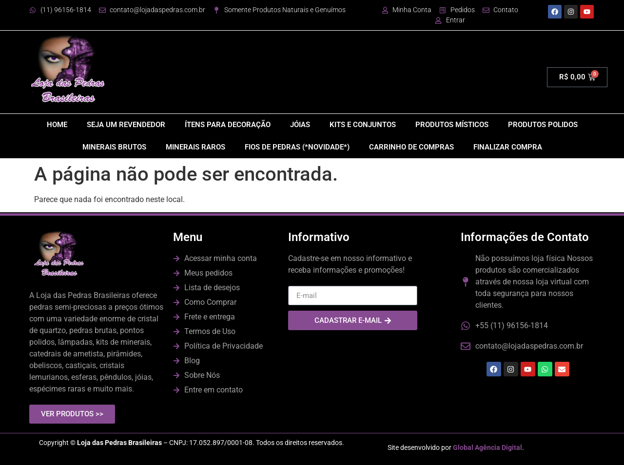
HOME (57, 124)
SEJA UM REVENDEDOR (126, 124)
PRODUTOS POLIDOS (543, 124)
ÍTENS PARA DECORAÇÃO (228, 124)
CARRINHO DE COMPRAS (411, 147)
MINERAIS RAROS (195, 147)
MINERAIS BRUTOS (114, 147)
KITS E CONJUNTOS (363, 124)
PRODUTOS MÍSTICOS (451, 124)
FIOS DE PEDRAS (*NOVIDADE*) (297, 147)
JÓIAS (300, 124)
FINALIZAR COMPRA (507, 147)
